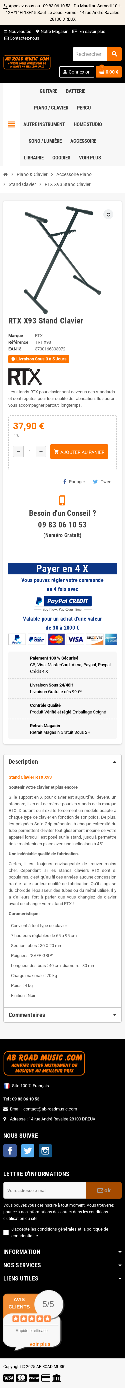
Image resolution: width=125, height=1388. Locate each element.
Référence (18, 342)
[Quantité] (29, 451)
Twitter (27, 1150)
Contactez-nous (21, 38)
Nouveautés (17, 31)
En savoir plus (92, 31)
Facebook (10, 1150)
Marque (15, 335)
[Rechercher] (97, 54)
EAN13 (14, 348)
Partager (74, 481)
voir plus (40, 1344)
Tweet (103, 481)
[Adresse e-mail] (44, 1190)
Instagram (45, 1150)
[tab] (62, 761)
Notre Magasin (51, 31)
